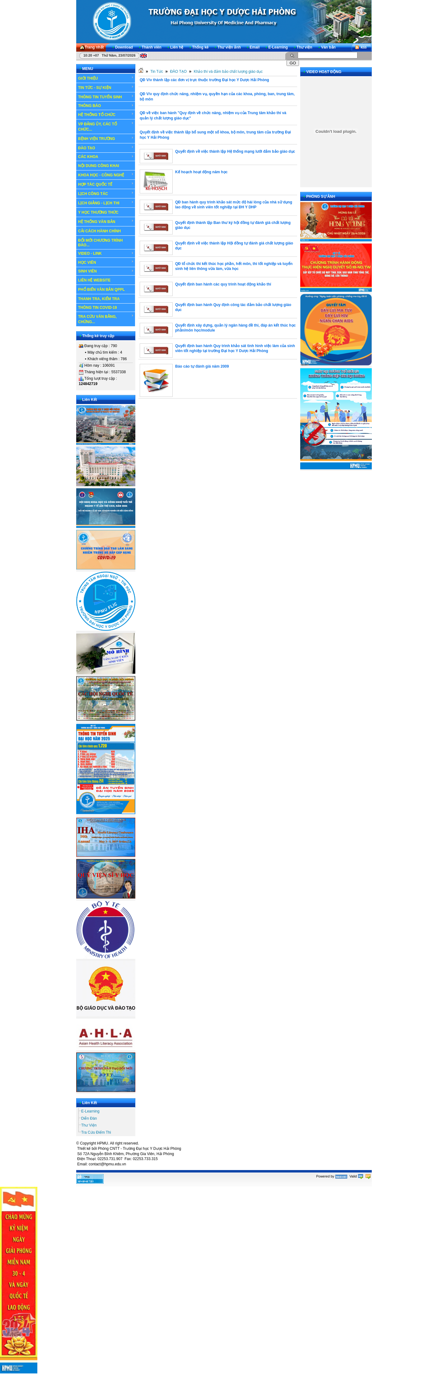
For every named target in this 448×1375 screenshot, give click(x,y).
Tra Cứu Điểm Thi (96, 1132)
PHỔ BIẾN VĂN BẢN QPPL (101, 289)
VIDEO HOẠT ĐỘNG (323, 72)
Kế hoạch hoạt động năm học (201, 172)
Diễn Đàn (89, 1118)
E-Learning (90, 1111)
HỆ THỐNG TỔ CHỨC (106, 114)
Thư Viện (88, 1125)
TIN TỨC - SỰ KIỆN (106, 87)
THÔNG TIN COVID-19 (97, 307)
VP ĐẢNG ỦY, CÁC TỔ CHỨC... (106, 126)
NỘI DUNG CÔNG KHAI (98, 166)
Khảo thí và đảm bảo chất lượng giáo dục (228, 71)
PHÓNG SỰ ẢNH (320, 196)
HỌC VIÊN (106, 262)
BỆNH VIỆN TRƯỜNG (106, 138)
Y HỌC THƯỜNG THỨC (98, 212)
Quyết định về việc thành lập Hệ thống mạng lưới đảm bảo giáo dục (235, 151)
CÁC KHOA (106, 157)
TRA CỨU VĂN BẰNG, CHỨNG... (106, 319)
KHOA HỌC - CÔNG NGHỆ (106, 174)
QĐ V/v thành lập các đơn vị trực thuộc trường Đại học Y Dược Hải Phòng (204, 80)
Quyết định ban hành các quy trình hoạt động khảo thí (223, 284)
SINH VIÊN (106, 271)
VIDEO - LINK (106, 253)
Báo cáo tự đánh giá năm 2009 (202, 366)
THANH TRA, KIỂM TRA (99, 299)
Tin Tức (156, 71)
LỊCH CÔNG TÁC (106, 193)
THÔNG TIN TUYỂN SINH (106, 96)
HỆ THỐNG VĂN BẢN (106, 221)
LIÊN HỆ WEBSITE (94, 280)
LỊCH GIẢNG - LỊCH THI (106, 202)
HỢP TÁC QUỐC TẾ (106, 184)
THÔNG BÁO (106, 106)
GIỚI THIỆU (106, 78)
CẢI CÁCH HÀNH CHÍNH (99, 231)
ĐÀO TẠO (106, 147)
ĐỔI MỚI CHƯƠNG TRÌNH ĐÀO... (100, 242)
